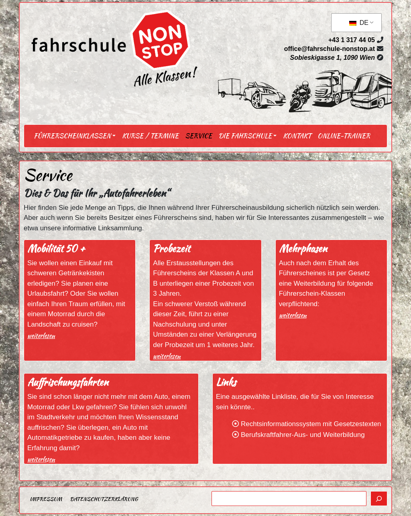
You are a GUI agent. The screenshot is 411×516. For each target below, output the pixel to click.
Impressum (46, 499)
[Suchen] (378, 498)
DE (358, 22)
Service (198, 135)
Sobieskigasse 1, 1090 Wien (332, 57)
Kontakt (297, 135)
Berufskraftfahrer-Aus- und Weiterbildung (303, 435)
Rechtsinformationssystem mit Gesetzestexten (311, 424)
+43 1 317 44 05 (351, 40)
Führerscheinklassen (72, 135)
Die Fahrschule (245, 135)
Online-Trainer (343, 135)
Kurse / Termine (150, 135)
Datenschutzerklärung (104, 499)
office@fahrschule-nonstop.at (329, 48)
